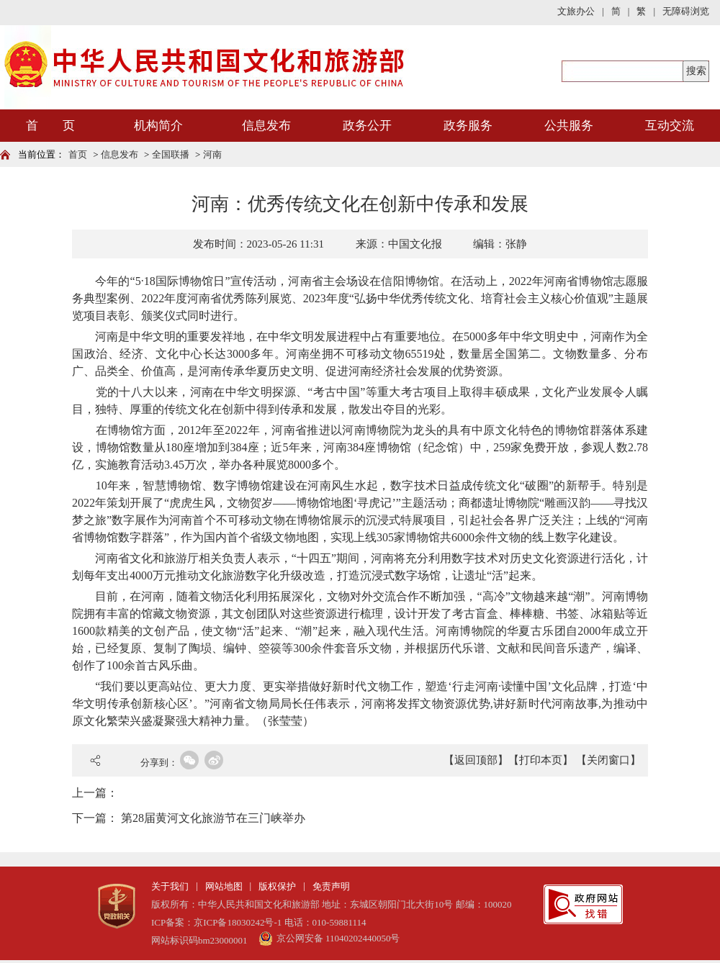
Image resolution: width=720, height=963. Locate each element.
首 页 (50, 125)
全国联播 (170, 154)
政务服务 (468, 125)
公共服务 (568, 125)
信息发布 (266, 125)
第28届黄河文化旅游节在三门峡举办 (213, 818)
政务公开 (367, 125)
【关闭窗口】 (608, 760)
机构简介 (158, 125)
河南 (212, 154)
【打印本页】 (540, 760)
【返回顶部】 (476, 760)
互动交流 (669, 125)
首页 (77, 154)
